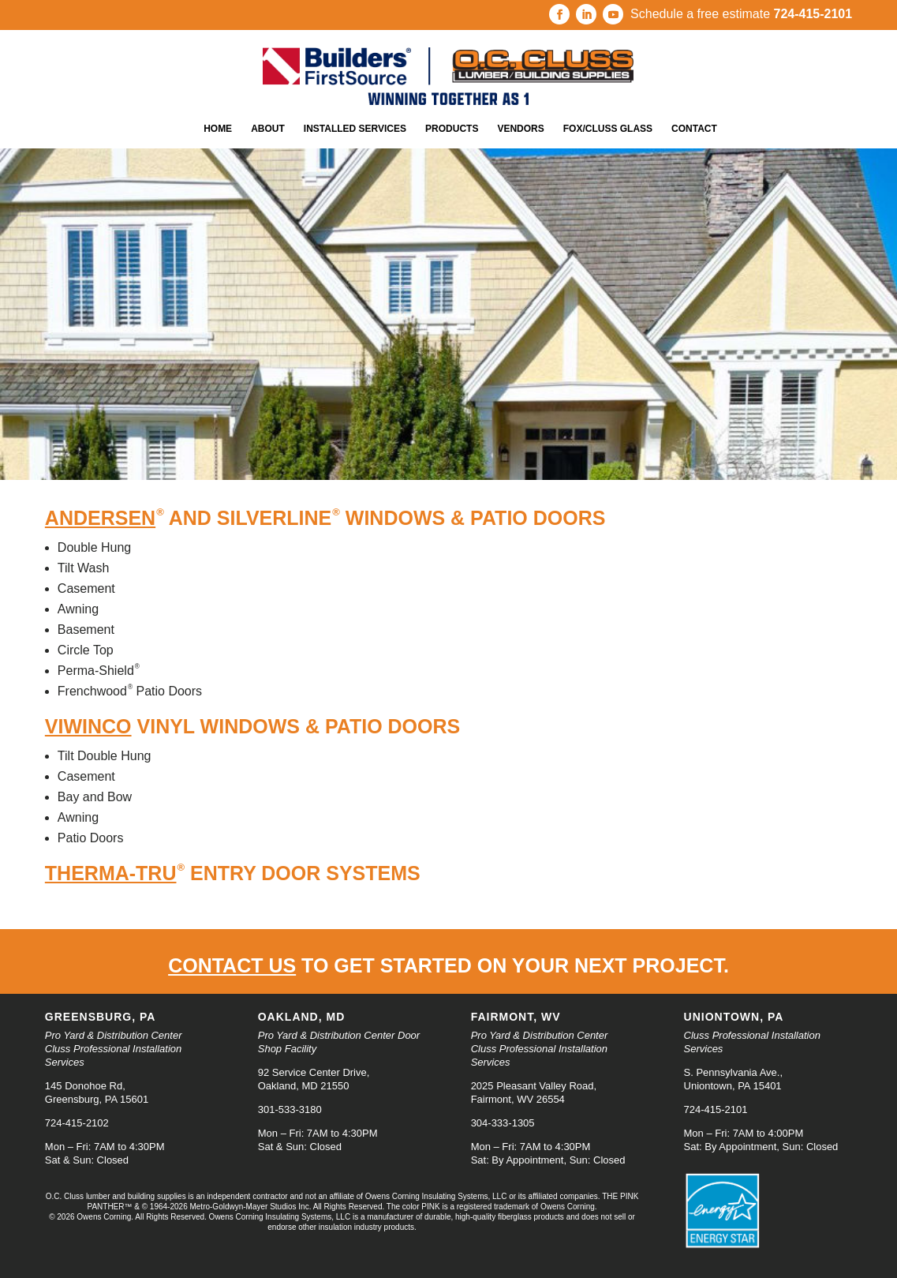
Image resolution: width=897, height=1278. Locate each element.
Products (451, 128)
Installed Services (355, 128)
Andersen (100, 518)
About (268, 128)
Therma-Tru (111, 873)
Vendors (520, 128)
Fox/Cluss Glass (607, 128)
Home (218, 128)
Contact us (232, 965)
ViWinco (88, 726)
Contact (694, 128)
